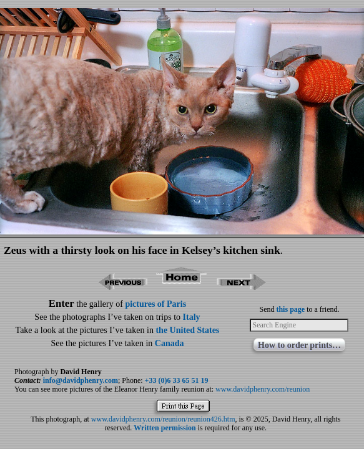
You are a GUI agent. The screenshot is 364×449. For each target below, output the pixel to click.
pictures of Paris (155, 304)
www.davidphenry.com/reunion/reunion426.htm (163, 419)
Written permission (164, 427)
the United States (187, 330)
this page (290, 309)
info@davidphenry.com (80, 380)
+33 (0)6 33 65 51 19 (177, 380)
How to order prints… (299, 345)
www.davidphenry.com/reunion (262, 389)
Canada (169, 343)
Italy (191, 317)
